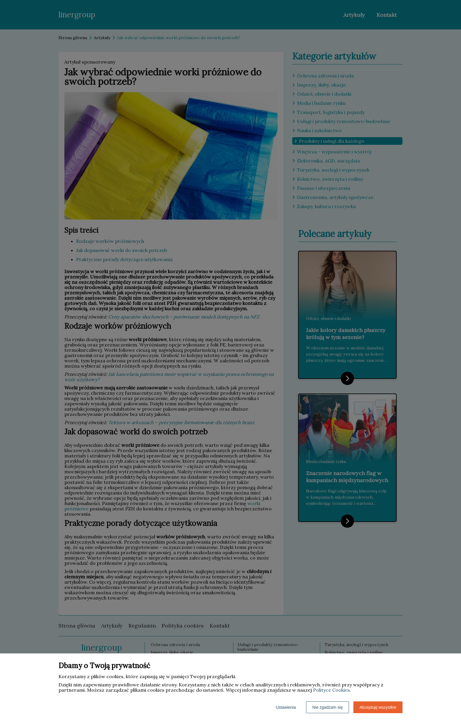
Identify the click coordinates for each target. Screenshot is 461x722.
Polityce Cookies (331, 690)
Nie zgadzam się (327, 707)
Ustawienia (286, 707)
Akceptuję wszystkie (378, 707)
